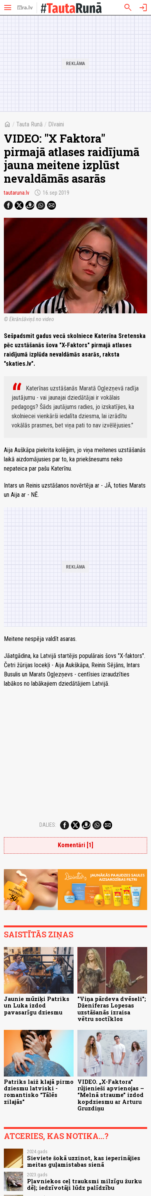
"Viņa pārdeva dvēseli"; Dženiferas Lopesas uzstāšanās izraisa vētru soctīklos (111, 1009)
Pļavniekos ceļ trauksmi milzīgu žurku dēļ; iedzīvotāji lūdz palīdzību (84, 1184)
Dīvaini (56, 124)
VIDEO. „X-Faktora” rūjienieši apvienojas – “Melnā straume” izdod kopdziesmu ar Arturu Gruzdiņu (110, 1095)
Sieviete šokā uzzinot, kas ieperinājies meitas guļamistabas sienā (83, 1161)
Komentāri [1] (75, 845)
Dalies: (47, 825)
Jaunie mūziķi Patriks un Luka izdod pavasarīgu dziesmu (36, 1005)
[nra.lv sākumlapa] (25, 7)
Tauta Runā (29, 124)
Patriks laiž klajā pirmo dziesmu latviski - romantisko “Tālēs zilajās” (39, 1091)
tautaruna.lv (16, 193)
